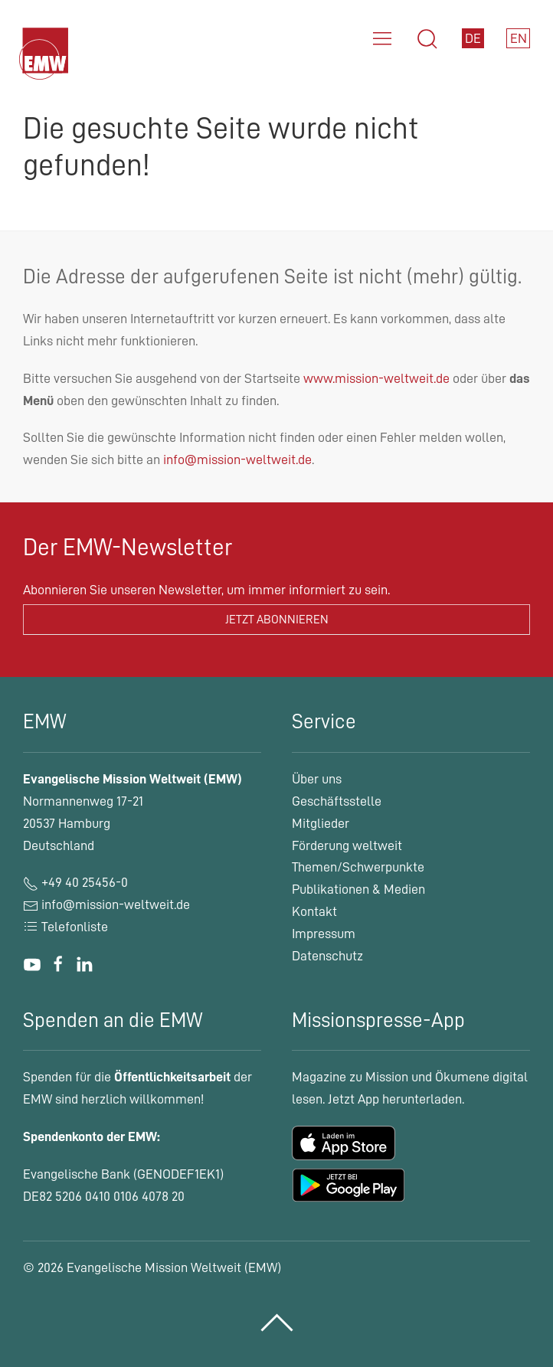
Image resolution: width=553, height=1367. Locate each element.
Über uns (317, 779)
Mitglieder (320, 823)
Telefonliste (65, 927)
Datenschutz (327, 956)
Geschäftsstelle (336, 801)
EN (518, 38)
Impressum (323, 933)
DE (473, 38)
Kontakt (314, 911)
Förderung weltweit (347, 845)
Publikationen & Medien (358, 889)
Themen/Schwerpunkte (358, 867)
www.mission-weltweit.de (376, 378)
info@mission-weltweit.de (237, 459)
